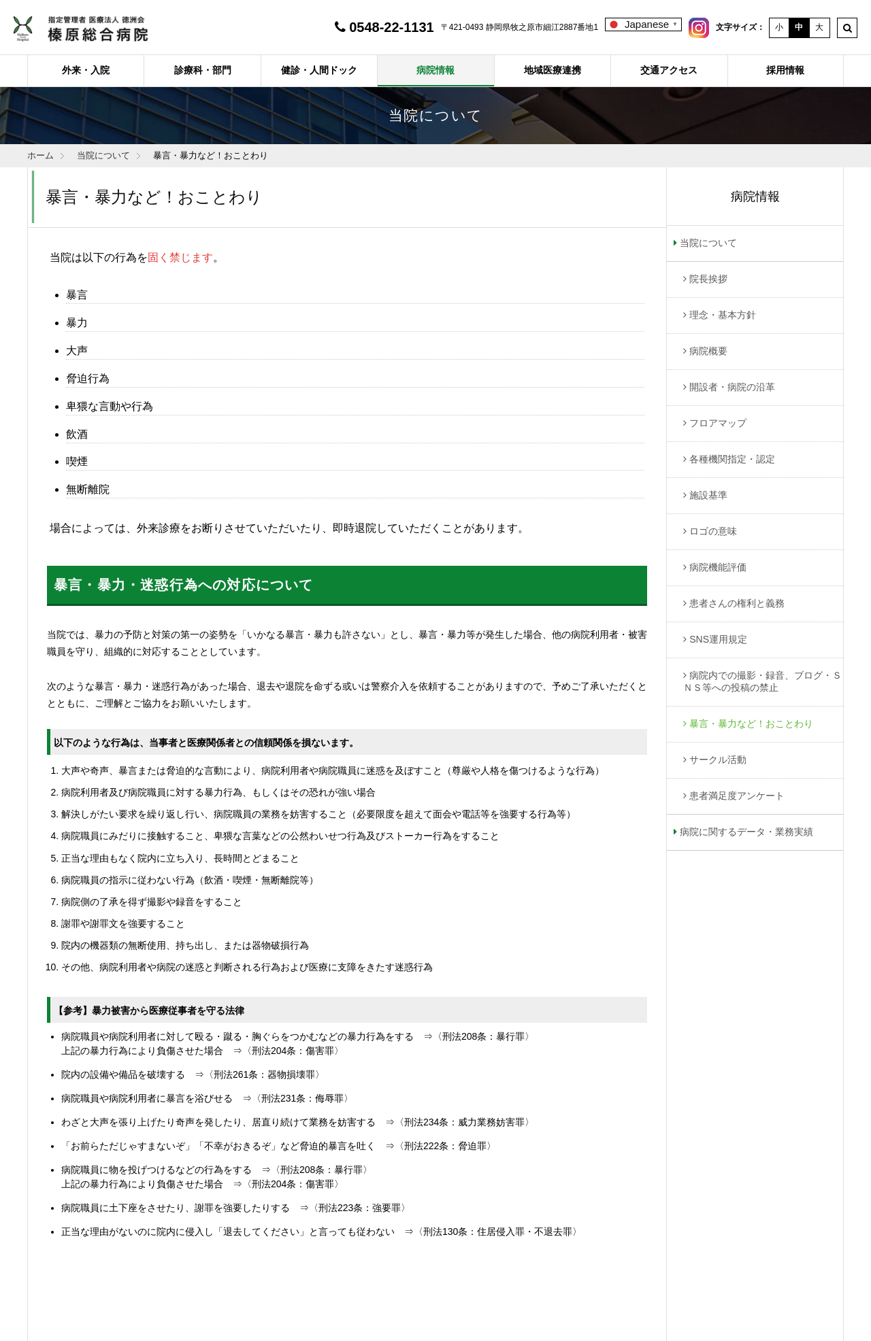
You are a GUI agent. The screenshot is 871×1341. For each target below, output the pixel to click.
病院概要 (708, 350)
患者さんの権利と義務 (737, 603)
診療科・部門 (202, 70)
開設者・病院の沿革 (732, 386)
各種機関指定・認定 (732, 459)
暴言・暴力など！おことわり (751, 723)
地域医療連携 (552, 70)
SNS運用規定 (718, 639)
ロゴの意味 (713, 531)
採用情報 (785, 70)
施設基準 (708, 495)
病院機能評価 (717, 567)
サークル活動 (717, 759)
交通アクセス (668, 70)
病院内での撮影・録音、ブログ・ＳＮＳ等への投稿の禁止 (762, 681)
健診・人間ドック (319, 70)
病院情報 (435, 70)
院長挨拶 (708, 278)
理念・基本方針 (722, 314)
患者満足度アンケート (737, 795)
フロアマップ (717, 423)
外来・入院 (86, 70)
